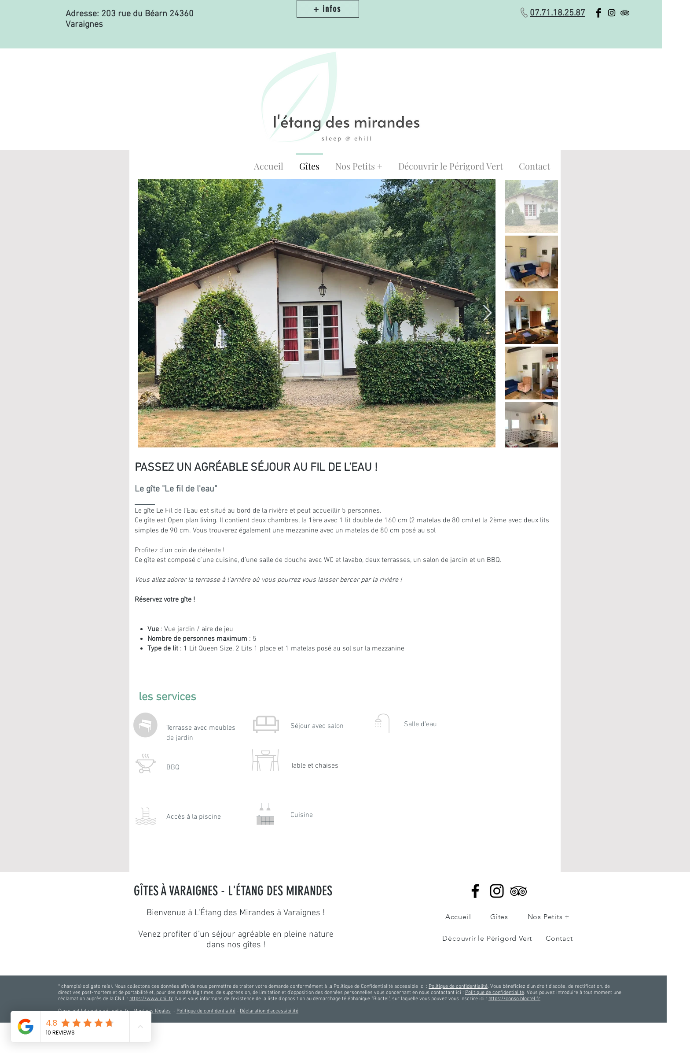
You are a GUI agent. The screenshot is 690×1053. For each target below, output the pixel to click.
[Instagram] (497, 891)
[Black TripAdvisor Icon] (625, 13)
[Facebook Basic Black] (598, 13)
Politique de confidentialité (458, 986)
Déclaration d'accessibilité (269, 1011)
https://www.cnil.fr (151, 999)
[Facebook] (475, 891)
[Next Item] (487, 313)
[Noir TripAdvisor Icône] (518, 891)
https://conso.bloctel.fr (514, 999)
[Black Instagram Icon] (612, 13)
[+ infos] (328, 9)
